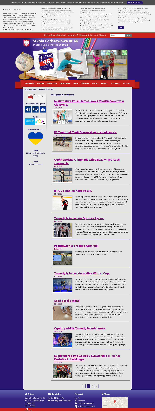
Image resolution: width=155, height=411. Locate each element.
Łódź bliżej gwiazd (67, 301)
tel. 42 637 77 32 (56, 398)
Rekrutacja (115, 83)
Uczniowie (85, 83)
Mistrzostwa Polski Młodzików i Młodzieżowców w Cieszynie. (89, 103)
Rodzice (95, 83)
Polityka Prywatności (84, 403)
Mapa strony (62, 35)
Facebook (80, 401)
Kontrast (83, 35)
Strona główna (49, 35)
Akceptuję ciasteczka (134, 3)
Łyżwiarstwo (65, 83)
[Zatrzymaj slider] (102, 77)
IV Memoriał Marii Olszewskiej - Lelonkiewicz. (85, 132)
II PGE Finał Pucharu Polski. (73, 191)
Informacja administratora (97, 35)
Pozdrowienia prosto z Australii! (76, 246)
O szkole (40, 83)
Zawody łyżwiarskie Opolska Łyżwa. (79, 218)
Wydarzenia (52, 83)
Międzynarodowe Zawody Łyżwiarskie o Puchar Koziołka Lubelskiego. (87, 358)
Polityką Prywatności (59, 3)
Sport (75, 83)
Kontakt (126, 83)
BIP (77, 398)
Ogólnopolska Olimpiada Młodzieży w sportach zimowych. (87, 161)
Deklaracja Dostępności (85, 406)
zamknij (121, 27)
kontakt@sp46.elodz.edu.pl (59, 400)
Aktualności (29, 83)
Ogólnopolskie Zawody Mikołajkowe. (80, 328)
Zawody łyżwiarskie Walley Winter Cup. (82, 273)
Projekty (104, 83)
